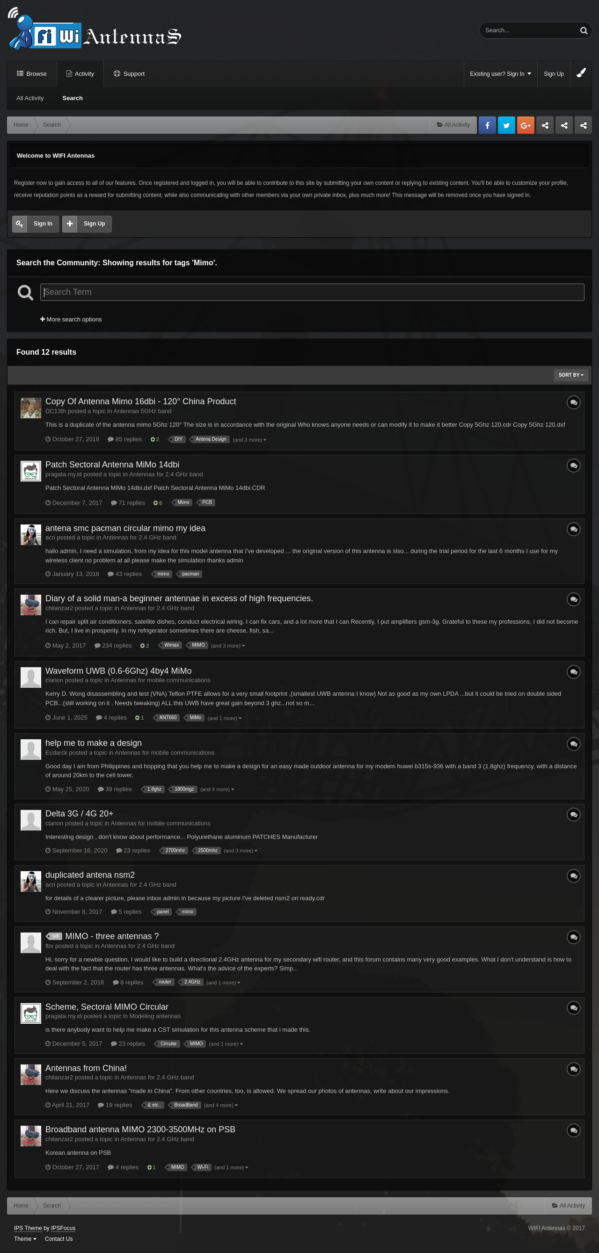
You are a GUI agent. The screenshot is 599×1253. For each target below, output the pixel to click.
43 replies (125, 573)
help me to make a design (93, 743)
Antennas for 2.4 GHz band (166, 474)
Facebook (487, 125)
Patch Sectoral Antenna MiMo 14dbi (112, 464)
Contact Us (59, 1239)
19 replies (115, 1104)
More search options (71, 319)
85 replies (125, 439)
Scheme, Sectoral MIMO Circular (106, 1007)
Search (73, 98)
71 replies (128, 502)
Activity (83, 73)
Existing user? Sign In (501, 73)
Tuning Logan (564, 128)
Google (525, 125)
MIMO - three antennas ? (112, 936)
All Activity (30, 98)
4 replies (111, 717)
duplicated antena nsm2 (90, 875)
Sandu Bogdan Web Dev (583, 128)
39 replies (115, 789)
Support (133, 73)
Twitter (506, 125)
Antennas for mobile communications (161, 680)
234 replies (113, 645)
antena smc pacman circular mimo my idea (125, 528)
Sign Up (554, 74)
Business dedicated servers (545, 128)
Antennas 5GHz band (142, 411)
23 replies (133, 850)
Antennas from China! (86, 1068)
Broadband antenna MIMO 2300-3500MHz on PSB (140, 1129)
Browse (36, 73)
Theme (25, 1239)
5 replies (126, 911)
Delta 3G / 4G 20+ (79, 813)
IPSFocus (63, 1228)
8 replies (128, 982)
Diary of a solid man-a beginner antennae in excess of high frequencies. (179, 598)
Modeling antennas (155, 1016)
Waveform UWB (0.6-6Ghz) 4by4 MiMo (118, 671)
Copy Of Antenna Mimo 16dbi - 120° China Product (140, 401)
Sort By (571, 375)
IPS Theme (28, 1228)
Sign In (43, 223)
